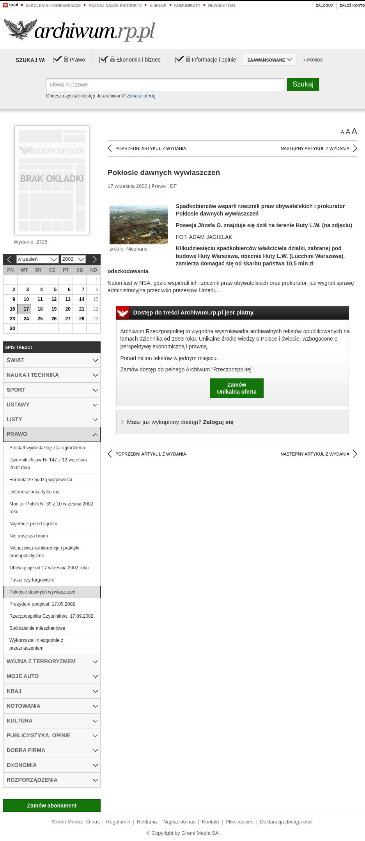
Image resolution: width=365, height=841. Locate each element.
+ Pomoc (313, 60)
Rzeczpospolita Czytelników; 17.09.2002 (51, 616)
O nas (93, 822)
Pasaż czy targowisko (31, 580)
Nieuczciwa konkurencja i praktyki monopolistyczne (44, 551)
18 (40, 309)
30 (12, 328)
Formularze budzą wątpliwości (40, 479)
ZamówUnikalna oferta (236, 388)
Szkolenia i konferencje (53, 6)
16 (12, 309)
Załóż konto (352, 5)
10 (26, 299)
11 (40, 299)
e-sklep (157, 6)
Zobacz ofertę (141, 96)
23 (12, 319)
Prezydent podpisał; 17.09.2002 (42, 604)
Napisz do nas (179, 822)
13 (67, 299)
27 (67, 319)
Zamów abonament (52, 805)
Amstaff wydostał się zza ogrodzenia (47, 448)
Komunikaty (187, 6)
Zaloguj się (180, 422)
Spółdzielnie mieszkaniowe (37, 628)
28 (81, 319)
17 (26, 309)
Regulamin (118, 822)
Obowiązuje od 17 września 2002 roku (49, 568)
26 (54, 319)
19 (54, 309)
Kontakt (210, 822)
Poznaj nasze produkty (115, 6)
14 (81, 299)
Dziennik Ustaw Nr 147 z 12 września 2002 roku (48, 463)
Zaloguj (324, 5)
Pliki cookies (240, 822)
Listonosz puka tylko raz (34, 492)
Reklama (147, 822)
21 (81, 309)
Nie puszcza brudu (28, 536)
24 (26, 319)
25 (40, 319)
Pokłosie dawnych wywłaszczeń (42, 592)
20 (67, 309)
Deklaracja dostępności (286, 822)
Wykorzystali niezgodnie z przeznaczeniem (36, 644)
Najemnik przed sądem (33, 524)
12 (54, 299)
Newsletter (221, 6)
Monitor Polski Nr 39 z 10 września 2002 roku (51, 507)
